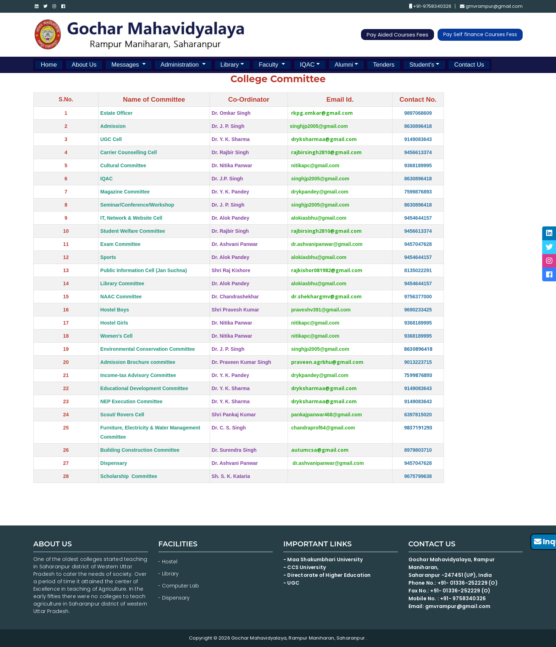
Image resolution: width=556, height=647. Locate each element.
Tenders (383, 64)
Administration (180, 64)
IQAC (307, 64)
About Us (84, 64)
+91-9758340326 (430, 6)
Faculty (269, 64)
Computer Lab (181, 585)
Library (230, 64)
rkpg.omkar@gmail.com (322, 112)
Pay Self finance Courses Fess (480, 34)
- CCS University (304, 567)
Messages (125, 64)
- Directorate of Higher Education (328, 575)
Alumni (344, 64)
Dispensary (176, 597)
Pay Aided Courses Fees (396, 35)
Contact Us (469, 64)
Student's (421, 64)
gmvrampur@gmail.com (491, 6)
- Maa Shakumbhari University (324, 559)
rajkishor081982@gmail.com (326, 270)
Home (49, 64)
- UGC (291, 582)
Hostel (170, 561)
